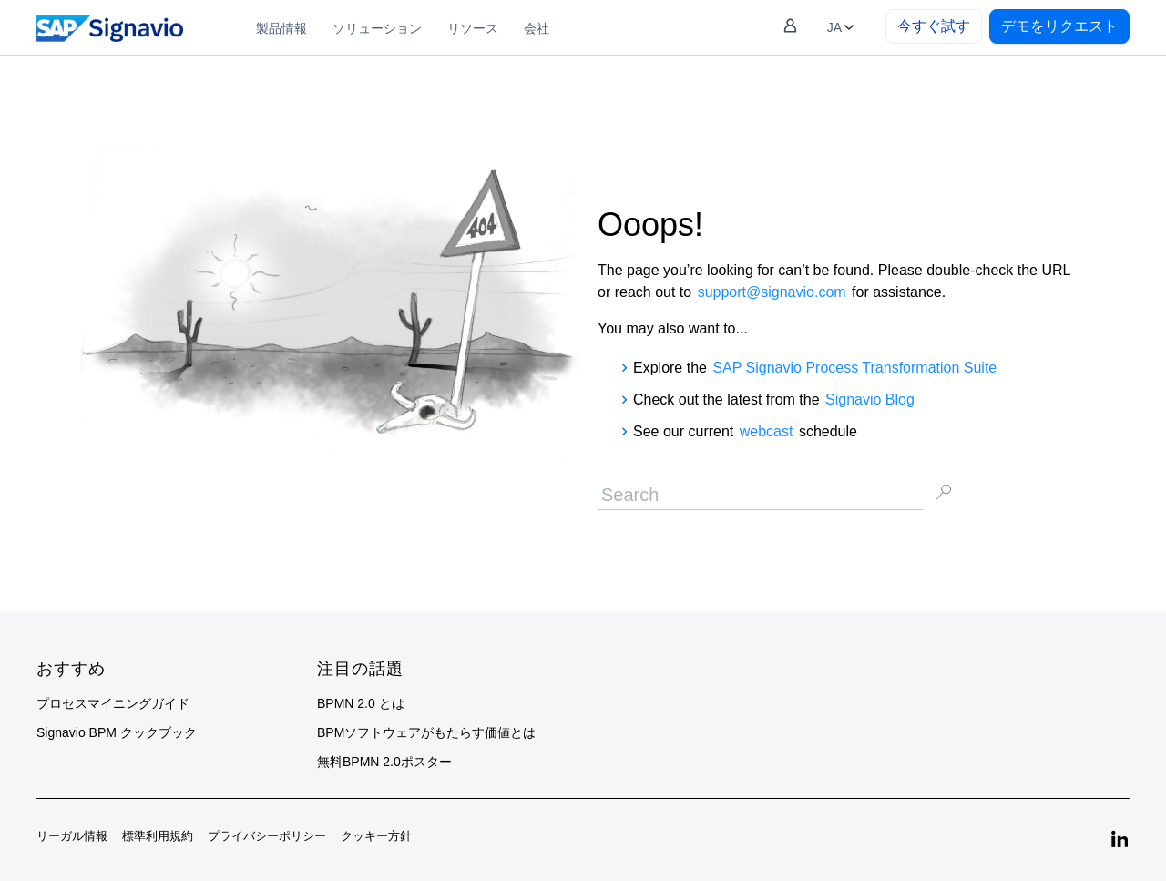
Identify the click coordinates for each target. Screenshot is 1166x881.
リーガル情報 (71, 836)
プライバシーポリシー (267, 836)
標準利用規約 (157, 836)
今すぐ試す (933, 26)
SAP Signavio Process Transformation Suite (854, 367)
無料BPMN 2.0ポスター (384, 761)
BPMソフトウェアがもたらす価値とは (426, 732)
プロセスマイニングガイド (112, 703)
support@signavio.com (772, 292)
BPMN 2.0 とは (360, 703)
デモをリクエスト (1059, 26)
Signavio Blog (870, 399)
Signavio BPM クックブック (116, 732)
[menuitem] (281, 27)
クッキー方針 (376, 836)
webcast (766, 431)
